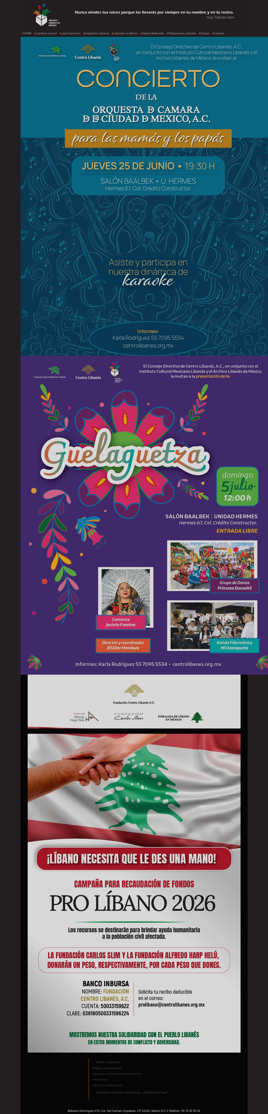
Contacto (219, 33)
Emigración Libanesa (97, 33)
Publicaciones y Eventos (182, 33)
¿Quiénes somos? (46, 33)
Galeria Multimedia (153, 33)
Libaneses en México (125, 33)
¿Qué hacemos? (70, 33)
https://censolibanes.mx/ (107, 1085)
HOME (28, 33)
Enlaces (205, 33)
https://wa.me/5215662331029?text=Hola (117, 1073)
